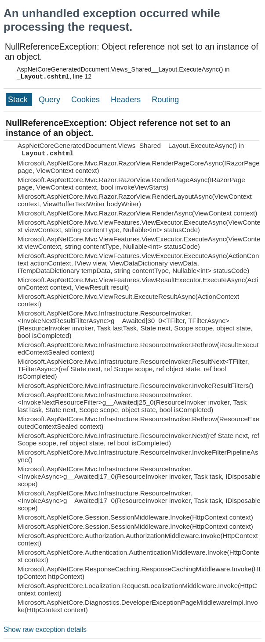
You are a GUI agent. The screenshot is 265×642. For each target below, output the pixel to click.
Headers (127, 99)
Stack (19, 99)
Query (50, 99)
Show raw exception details (45, 629)
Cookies (86, 99)
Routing (165, 99)
